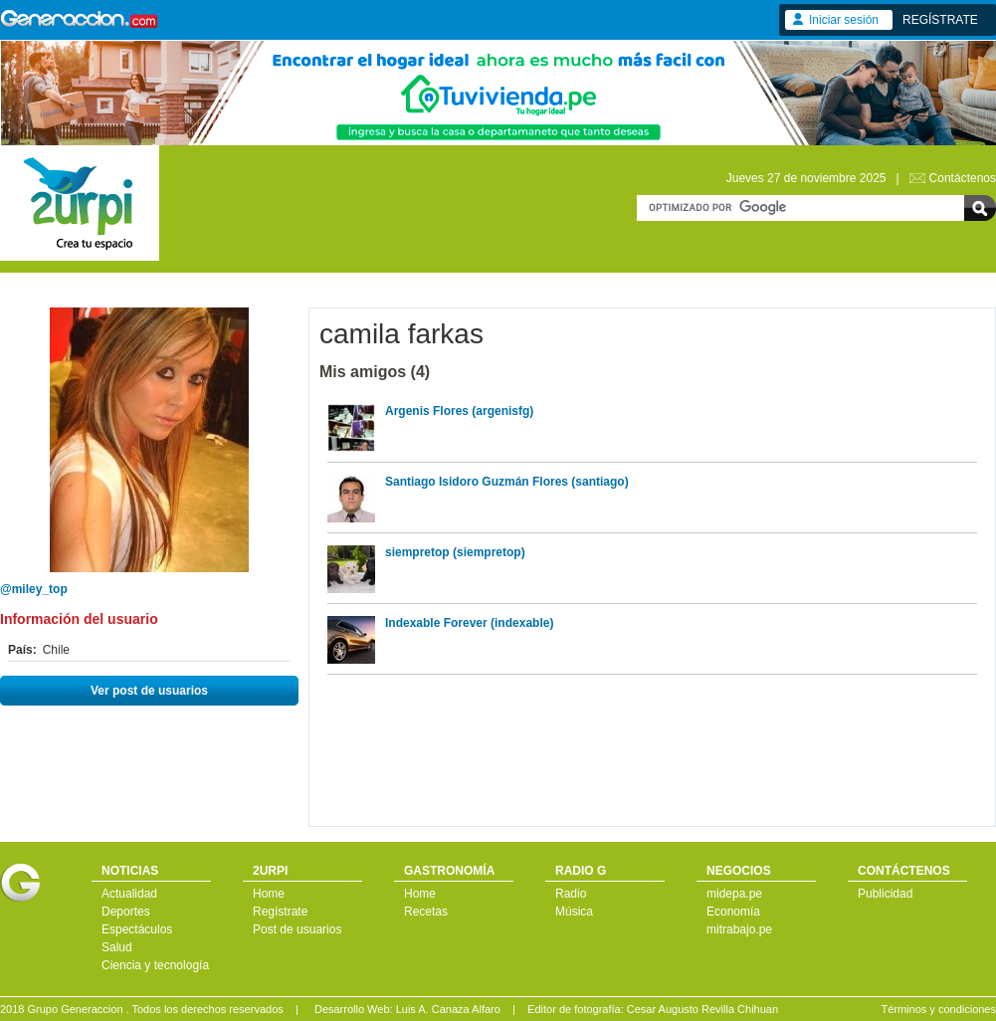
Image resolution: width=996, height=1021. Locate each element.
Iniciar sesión (844, 20)
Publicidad (885, 894)
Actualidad (129, 894)
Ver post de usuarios (149, 691)
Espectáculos (136, 929)
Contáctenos (962, 178)
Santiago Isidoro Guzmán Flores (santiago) (507, 482)
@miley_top (34, 589)
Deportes (125, 912)
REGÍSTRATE (940, 20)
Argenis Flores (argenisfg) (459, 411)
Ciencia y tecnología (155, 965)
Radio (570, 894)
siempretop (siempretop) (455, 552)
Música (574, 912)
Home (269, 894)
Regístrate (280, 912)
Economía (733, 912)
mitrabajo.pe (739, 929)
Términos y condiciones (938, 1009)
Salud (116, 947)
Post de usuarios (297, 929)
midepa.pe (734, 894)
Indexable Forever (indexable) (469, 623)
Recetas (426, 912)
